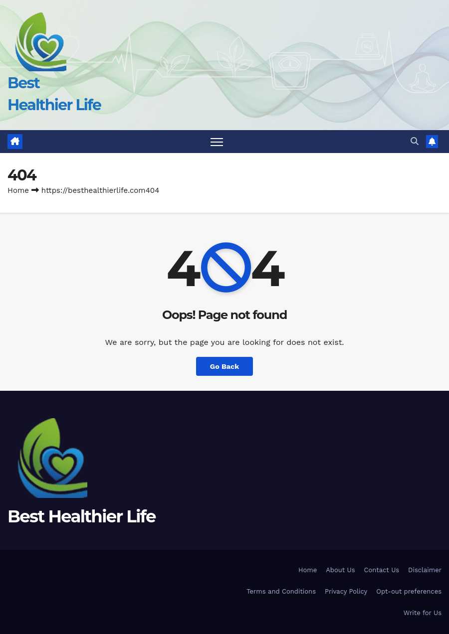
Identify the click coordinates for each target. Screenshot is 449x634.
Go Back (224, 366)
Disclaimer (425, 570)
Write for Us (423, 613)
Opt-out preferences (409, 591)
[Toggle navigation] (217, 142)
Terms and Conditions (281, 591)
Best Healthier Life (81, 516)
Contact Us (382, 570)
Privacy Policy (346, 591)
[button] (415, 141)
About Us (340, 570)
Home (18, 190)
